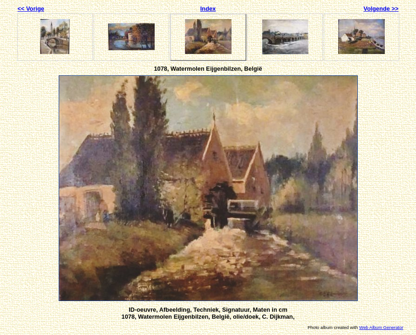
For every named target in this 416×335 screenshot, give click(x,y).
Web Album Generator (381, 327)
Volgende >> (380, 8)
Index (208, 8)
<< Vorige (31, 8)
